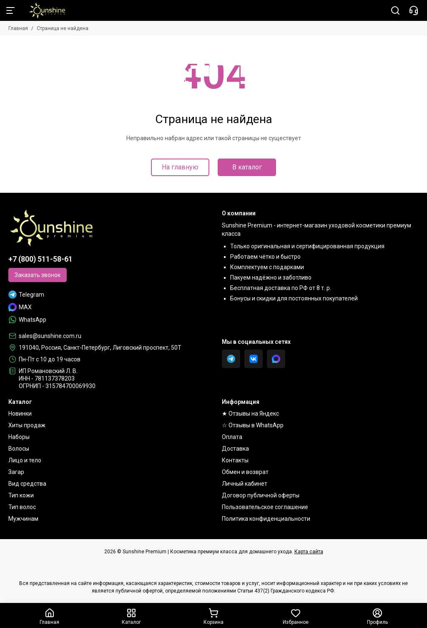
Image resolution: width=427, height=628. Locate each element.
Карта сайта (308, 552)
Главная (18, 28)
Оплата (232, 437)
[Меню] (10, 10)
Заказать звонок (37, 275)
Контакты (235, 460)
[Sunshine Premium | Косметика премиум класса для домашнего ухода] (43, 10)
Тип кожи (21, 495)
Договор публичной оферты (260, 495)
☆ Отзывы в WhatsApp (253, 425)
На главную (180, 167)
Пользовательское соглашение (265, 507)
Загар (16, 472)
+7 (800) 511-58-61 (40, 259)
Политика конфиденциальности (266, 518)
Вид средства (27, 483)
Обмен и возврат (245, 472)
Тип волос (22, 507)
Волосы (18, 448)
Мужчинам (23, 518)
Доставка (235, 448)
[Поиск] (395, 10)
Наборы (19, 437)
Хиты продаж (26, 425)
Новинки (20, 413)
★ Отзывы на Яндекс (250, 413)
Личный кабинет (244, 483)
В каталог (247, 167)
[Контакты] (413, 10)
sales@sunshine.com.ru (50, 336)
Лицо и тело (24, 460)
